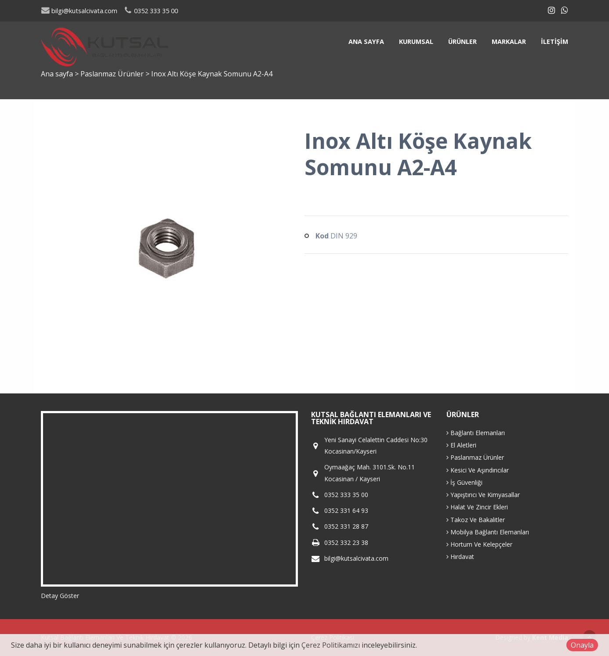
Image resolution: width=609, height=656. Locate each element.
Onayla (582, 645)
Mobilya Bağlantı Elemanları (487, 532)
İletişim (554, 41)
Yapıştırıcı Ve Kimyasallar (483, 494)
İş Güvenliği (464, 482)
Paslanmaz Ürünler (112, 74)
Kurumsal (416, 41)
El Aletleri (461, 445)
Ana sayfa (366, 41)
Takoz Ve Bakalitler (475, 519)
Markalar (509, 41)
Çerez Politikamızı (330, 645)
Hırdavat (460, 556)
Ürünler (462, 41)
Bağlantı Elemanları (475, 433)
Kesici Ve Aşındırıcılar (477, 470)
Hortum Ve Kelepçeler (479, 544)
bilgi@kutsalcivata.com (79, 11)
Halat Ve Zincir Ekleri (477, 507)
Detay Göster (60, 595)
